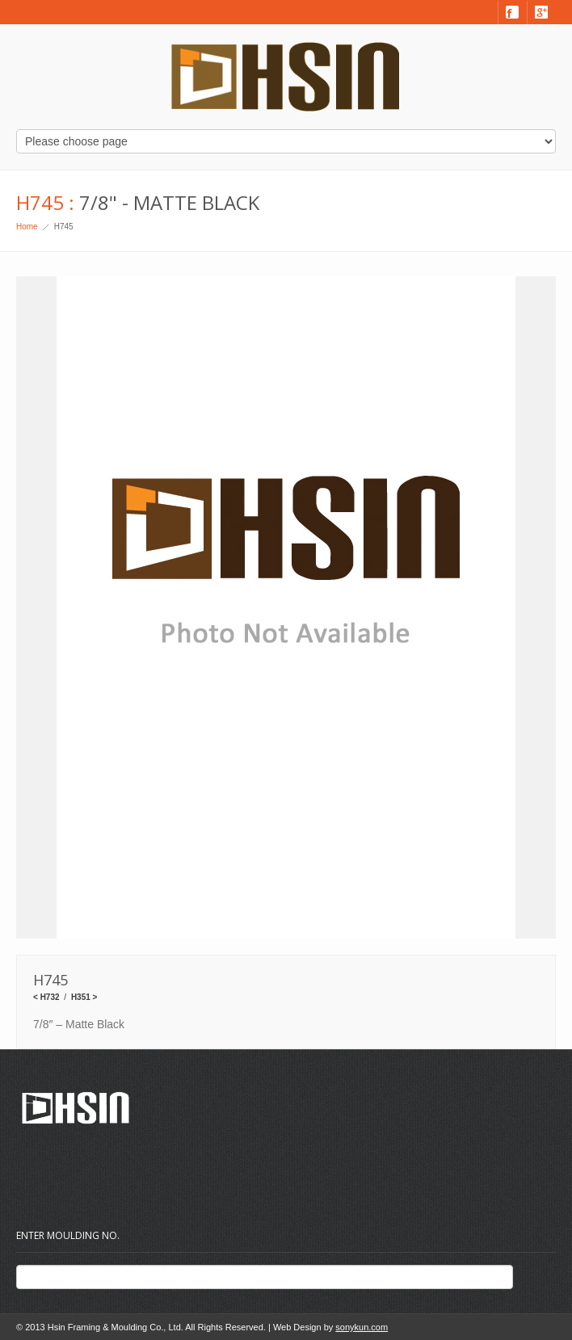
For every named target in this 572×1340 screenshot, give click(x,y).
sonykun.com (361, 1327)
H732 (50, 997)
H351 (80, 997)
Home (27, 226)
